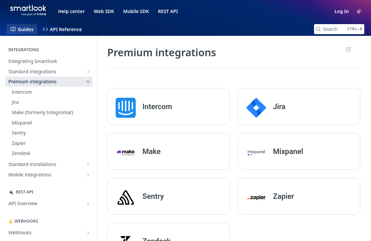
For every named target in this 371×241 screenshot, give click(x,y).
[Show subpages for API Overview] (88, 203)
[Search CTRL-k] (339, 29)
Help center (71, 11)
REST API (168, 11)
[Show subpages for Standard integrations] (88, 71)
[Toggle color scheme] (359, 11)
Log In (341, 11)
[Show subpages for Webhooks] (88, 232)
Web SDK (104, 11)
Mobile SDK (136, 11)
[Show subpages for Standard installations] (88, 164)
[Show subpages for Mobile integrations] (88, 174)
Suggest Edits (348, 49)
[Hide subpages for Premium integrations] (88, 81)
